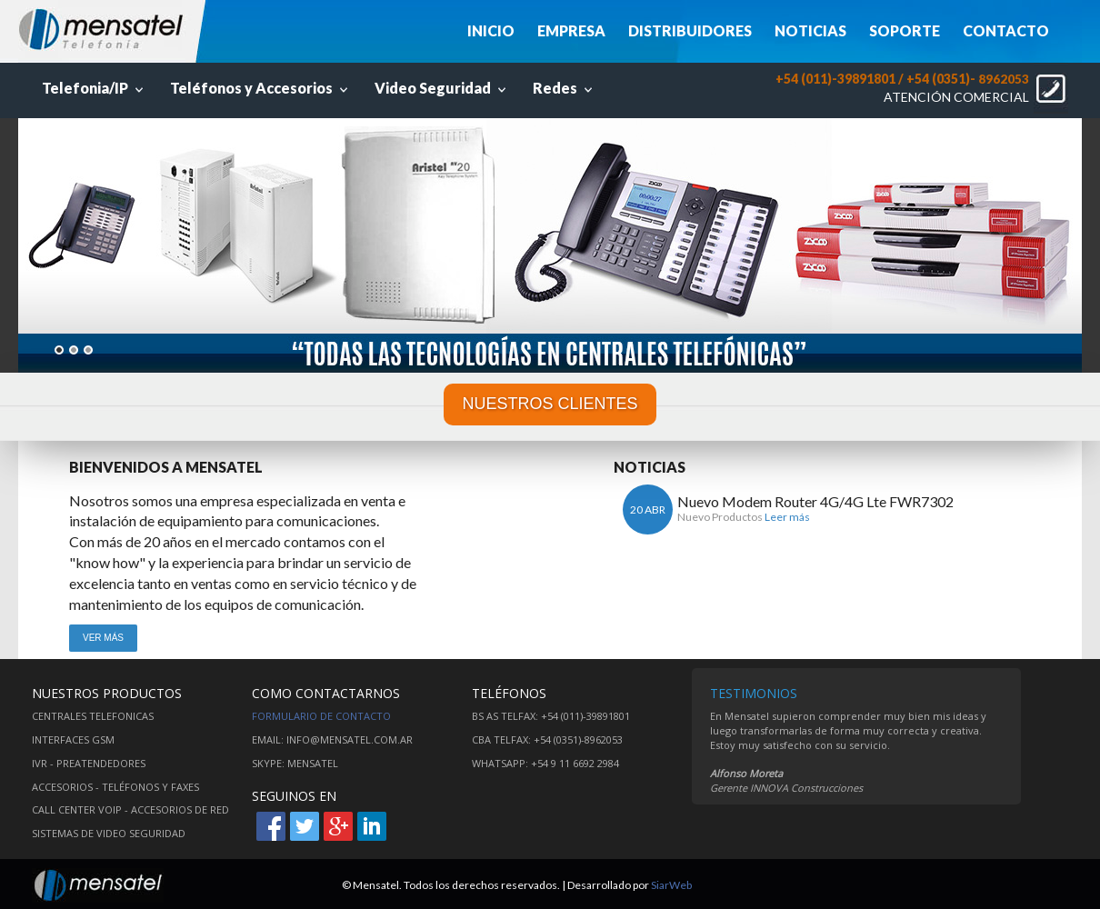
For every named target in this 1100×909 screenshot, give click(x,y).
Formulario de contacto (321, 716)
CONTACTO (1006, 30)
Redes (564, 87)
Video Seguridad (442, 87)
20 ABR (647, 509)
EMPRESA (571, 30)
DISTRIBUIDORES (690, 30)
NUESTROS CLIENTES (549, 404)
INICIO (491, 30)
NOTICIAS (810, 30)
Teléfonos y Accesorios (261, 87)
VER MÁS (103, 638)
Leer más (787, 517)
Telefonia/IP (94, 87)
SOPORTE (904, 30)
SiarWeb (671, 885)
